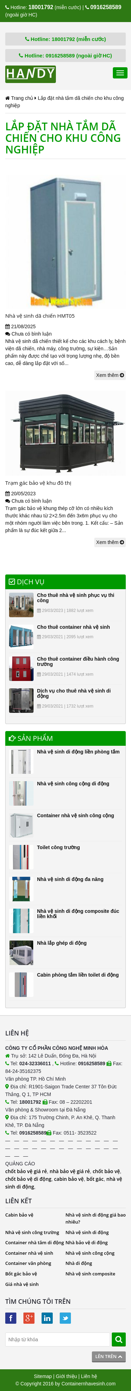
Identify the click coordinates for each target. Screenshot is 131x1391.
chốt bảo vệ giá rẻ (26, 1171)
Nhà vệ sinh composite (90, 1274)
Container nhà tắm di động (34, 1242)
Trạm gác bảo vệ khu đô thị (38, 482)
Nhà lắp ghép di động (62, 943)
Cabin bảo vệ (19, 1215)
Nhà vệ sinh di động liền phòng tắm (78, 752)
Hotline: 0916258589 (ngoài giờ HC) (65, 55)
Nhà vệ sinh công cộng (90, 1253)
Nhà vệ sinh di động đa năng (70, 879)
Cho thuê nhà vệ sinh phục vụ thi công (75, 597)
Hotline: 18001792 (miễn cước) (65, 39)
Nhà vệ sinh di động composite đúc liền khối (78, 913)
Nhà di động (79, 1263)
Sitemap (43, 1376)
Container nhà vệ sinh (29, 1253)
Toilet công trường (58, 847)
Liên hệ (89, 1376)
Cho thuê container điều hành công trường (78, 661)
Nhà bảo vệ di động (87, 1242)
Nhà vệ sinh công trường (32, 1232)
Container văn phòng (28, 1263)
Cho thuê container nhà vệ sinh (73, 627)
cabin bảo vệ (69, 1179)
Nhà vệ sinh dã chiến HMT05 (40, 315)
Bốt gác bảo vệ (21, 1274)
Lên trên (108, 1356)
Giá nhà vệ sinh (22, 1284)
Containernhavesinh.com (88, 1383)
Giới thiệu (66, 1376)
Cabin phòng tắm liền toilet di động (78, 975)
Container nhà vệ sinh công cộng (75, 815)
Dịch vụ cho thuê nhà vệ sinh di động (74, 693)
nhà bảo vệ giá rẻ (70, 1171)
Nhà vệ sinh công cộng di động (73, 783)
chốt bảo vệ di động (28, 1179)
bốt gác (94, 1179)
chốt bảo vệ (106, 1171)
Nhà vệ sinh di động (87, 1232)
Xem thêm (110, 375)
